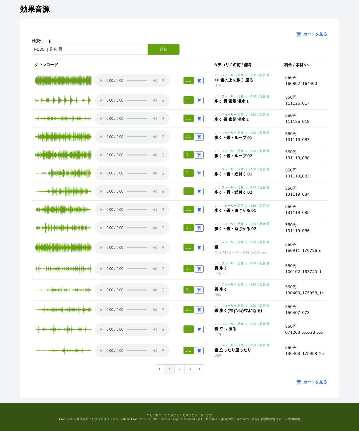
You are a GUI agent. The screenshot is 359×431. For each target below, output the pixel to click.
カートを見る (310, 34)
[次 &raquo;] (199, 369)
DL (188, 80)
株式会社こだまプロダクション (98, 419)
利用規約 (268, 419)
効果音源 (35, 9)
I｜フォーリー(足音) (231, 75)
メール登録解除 (288, 419)
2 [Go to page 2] (179, 369)
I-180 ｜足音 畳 (259, 75)
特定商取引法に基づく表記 (240, 419)
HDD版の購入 (208, 419)
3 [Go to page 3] (190, 369)
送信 (164, 49)
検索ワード (42, 41)
